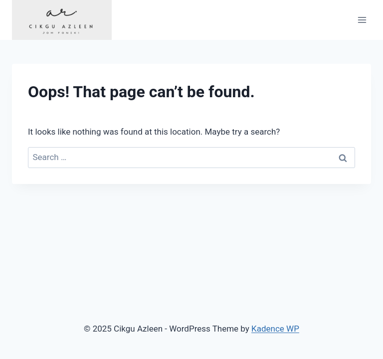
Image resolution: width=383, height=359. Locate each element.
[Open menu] (362, 19)
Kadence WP (275, 329)
